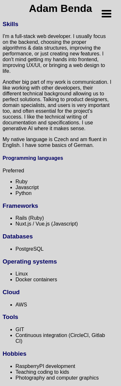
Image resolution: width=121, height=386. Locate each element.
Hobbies (14, 353)
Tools (10, 317)
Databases (18, 236)
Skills (10, 24)
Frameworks (20, 205)
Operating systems (30, 261)
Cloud (11, 292)
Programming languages (33, 158)
